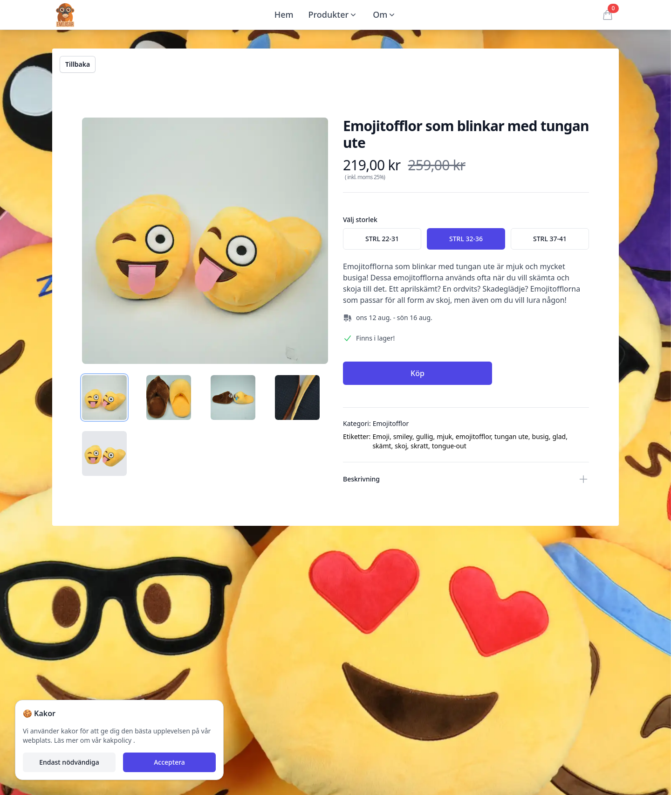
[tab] (104, 397)
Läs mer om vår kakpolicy (93, 740)
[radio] (382, 239)
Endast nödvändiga (69, 762)
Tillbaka (77, 64)
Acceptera (169, 762)
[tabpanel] (205, 241)
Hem (284, 14)
